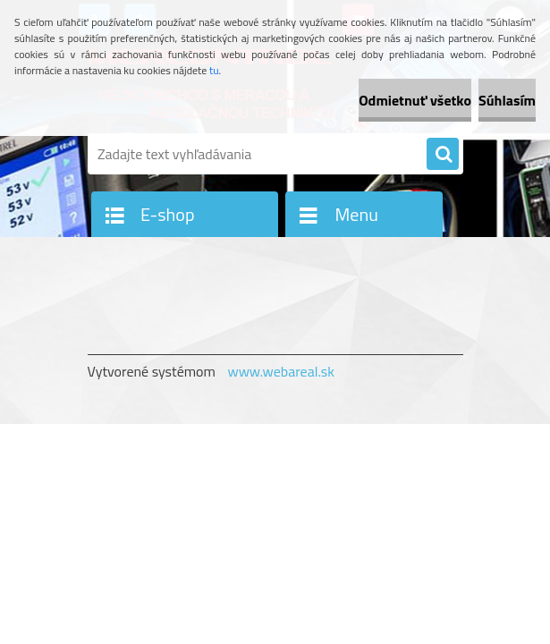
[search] (443, 155)
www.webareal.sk (280, 371)
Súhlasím (507, 100)
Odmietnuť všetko (415, 100)
